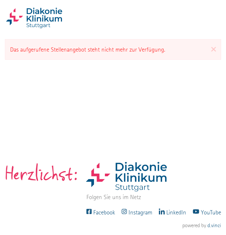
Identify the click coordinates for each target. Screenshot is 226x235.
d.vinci (214, 225)
